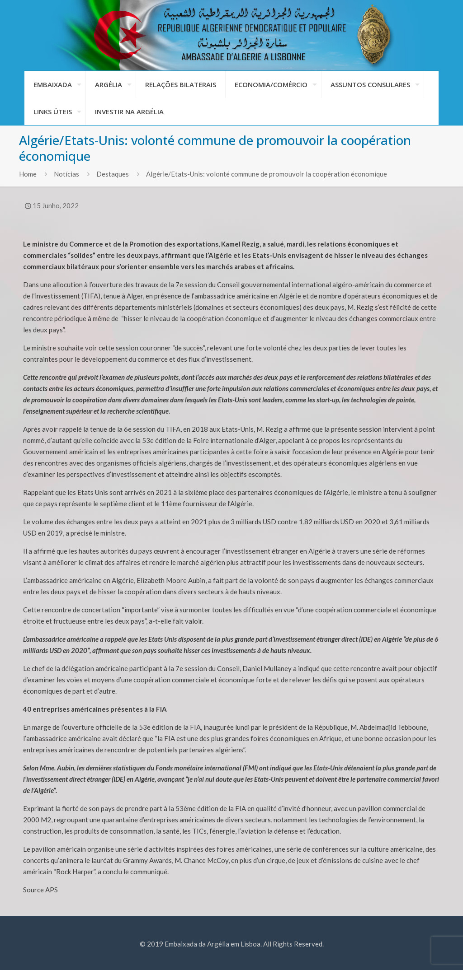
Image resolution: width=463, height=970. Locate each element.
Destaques (112, 174)
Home (28, 174)
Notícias (66, 174)
